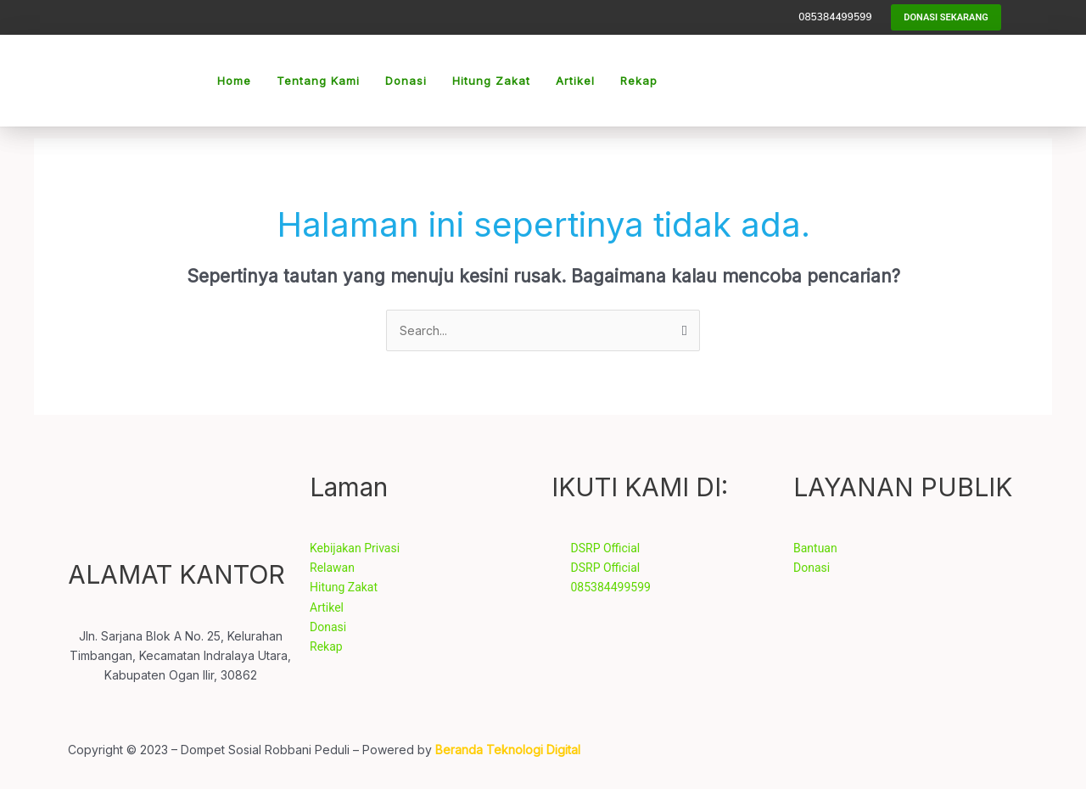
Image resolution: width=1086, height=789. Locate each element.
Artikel (575, 80)
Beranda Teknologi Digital (507, 749)
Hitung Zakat (491, 80)
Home (234, 80)
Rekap (639, 80)
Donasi (406, 80)
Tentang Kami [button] (318, 80)
